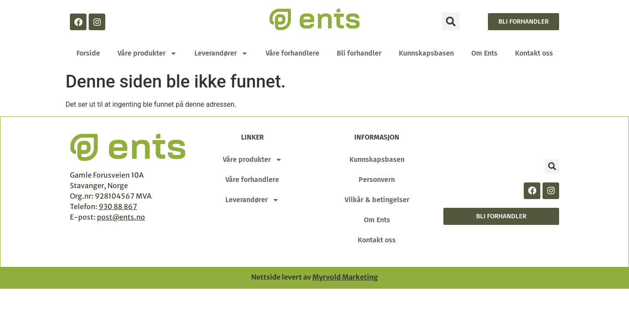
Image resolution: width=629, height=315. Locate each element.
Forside (88, 53)
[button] (451, 21)
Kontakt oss (534, 53)
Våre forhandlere (292, 53)
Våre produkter (147, 53)
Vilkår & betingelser (377, 200)
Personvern (377, 179)
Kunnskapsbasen (426, 53)
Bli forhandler (359, 53)
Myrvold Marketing (345, 277)
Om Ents (484, 53)
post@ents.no (121, 217)
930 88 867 (118, 206)
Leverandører (221, 53)
